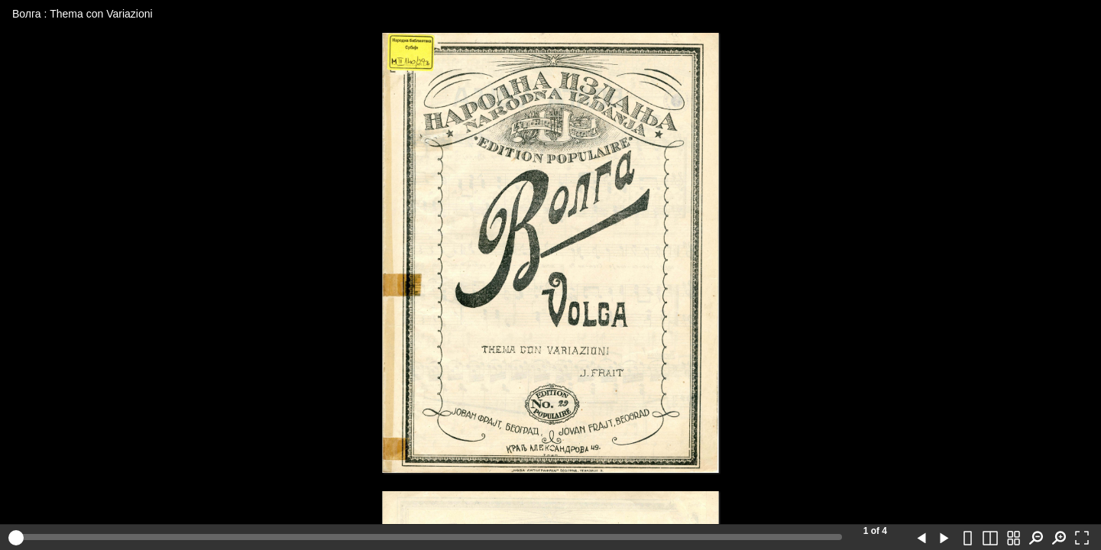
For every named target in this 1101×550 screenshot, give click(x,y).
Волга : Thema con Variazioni (82, 14)
